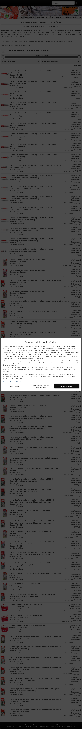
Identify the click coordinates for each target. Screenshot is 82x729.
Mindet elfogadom (67, 386)
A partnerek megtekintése (12, 381)
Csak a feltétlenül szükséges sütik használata (41, 386)
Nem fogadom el (15, 386)
